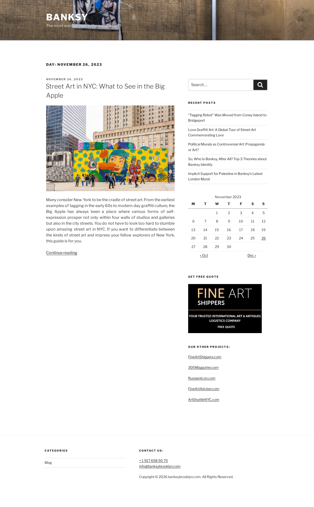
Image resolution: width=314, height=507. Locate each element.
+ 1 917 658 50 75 (153, 460)
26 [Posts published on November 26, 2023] (264, 238)
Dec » (252, 255)
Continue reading (61, 252)
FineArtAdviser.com (203, 389)
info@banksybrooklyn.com (160, 466)
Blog (48, 462)
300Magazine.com (203, 367)
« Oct (204, 255)
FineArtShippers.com (204, 357)
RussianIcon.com (201, 378)
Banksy (67, 17)
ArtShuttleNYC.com (203, 399)
